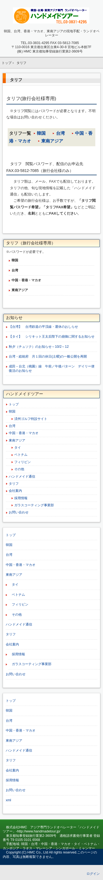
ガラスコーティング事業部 (34, 505)
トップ (14, 404)
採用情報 (20, 498)
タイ (17, 447)
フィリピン (22, 462)
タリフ (16, 79)
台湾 (60, 133)
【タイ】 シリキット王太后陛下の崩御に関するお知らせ (51, 336)
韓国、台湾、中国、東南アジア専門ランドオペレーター (51, 15)
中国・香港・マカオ (23, 433)
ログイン (93, 874)
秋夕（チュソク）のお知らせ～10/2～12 (40, 347)
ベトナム (20, 455)
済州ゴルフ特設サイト (30, 419)
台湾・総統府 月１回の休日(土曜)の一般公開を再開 (48, 356)
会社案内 (15, 491)
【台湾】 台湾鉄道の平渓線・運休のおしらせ (45, 327)
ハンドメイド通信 (22, 476)
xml (8, 800)
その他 (19, 469)
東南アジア (52, 141)
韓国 (41, 133)
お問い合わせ (19, 512)
